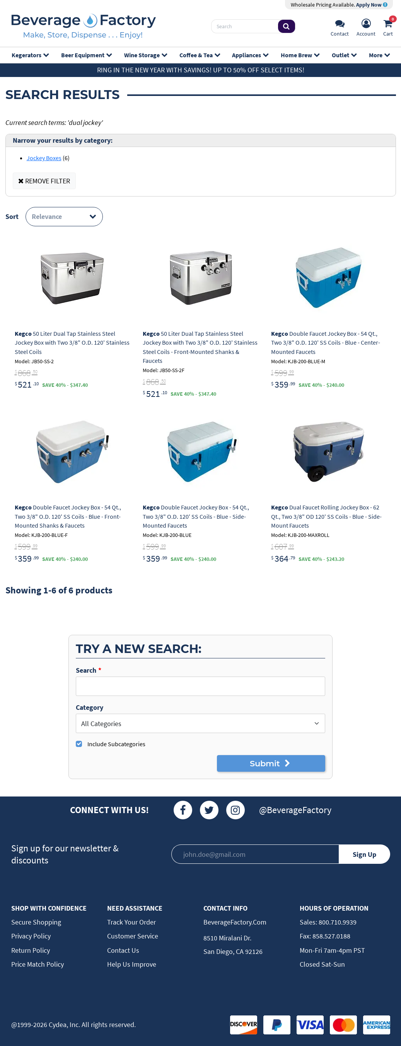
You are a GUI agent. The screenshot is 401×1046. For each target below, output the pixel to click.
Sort (12, 216)
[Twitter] (209, 810)
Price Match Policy (37, 964)
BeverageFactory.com (234, 922)
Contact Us (123, 950)
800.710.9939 (337, 922)
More (379, 55)
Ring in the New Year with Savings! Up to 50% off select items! (200, 69)
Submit (271, 763)
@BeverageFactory (295, 810)
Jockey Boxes (44, 158)
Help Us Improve (131, 964)
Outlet (344, 55)
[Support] (340, 26)
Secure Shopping (36, 922)
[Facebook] (183, 810)
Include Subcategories (116, 744)
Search (86, 670)
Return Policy (30, 950)
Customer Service (132, 935)
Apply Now (371, 4)
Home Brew (300, 55)
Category (89, 707)
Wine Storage (145, 55)
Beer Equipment (86, 55)
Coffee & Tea (199, 55)
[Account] (366, 26)
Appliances (250, 55)
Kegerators (30, 55)
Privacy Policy (31, 935)
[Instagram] (235, 810)
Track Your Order (131, 922)
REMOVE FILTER (44, 180)
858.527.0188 (330, 935)
